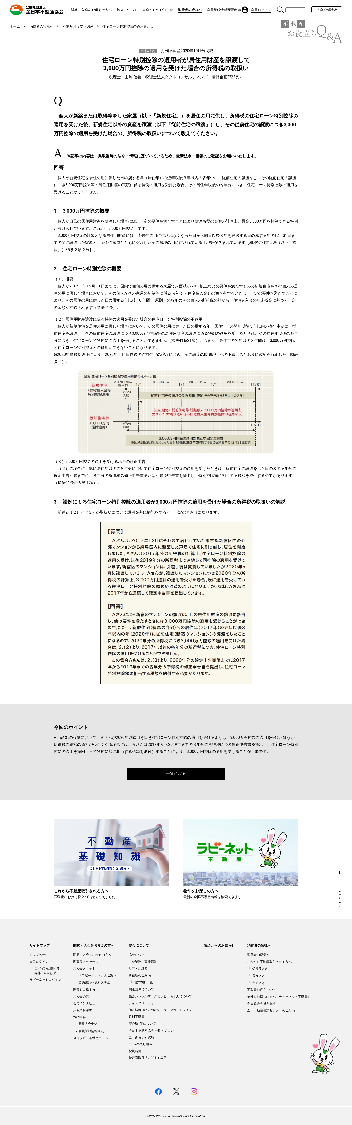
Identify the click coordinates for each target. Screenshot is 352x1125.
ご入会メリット (84, 968)
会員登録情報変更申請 (224, 10)
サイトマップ (39, 945)
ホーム (15, 26)
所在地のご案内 (140, 975)
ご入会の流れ (82, 996)
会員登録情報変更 (91, 1031)
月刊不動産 (136, 1017)
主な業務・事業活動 (143, 962)
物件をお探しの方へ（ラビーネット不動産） (279, 997)
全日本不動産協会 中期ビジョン (151, 1030)
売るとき (258, 983)
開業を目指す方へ (86, 989)
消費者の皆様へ (190, 10)
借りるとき (260, 968)
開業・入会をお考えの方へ (91, 10)
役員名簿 (135, 1051)
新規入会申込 (88, 1024)
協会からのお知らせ (157, 10)
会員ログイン (38, 962)
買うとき (258, 975)
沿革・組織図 (138, 968)
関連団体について (141, 989)
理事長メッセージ (86, 962)
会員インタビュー (86, 1003)
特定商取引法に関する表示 (148, 1058)
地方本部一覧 (143, 982)
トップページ (38, 955)
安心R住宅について (142, 1023)
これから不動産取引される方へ (269, 962)
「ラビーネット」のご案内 (97, 975)
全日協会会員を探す (261, 1003)
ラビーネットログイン (45, 980)
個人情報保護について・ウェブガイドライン (160, 1010)
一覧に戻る (176, 773)
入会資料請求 (327, 10)
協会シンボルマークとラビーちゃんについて (160, 996)
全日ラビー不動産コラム (90, 1038)
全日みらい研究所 (141, 1037)
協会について (127, 10)
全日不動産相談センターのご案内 (271, 1010)
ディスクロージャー (143, 1003)
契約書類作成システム (94, 982)
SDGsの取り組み (140, 1044)
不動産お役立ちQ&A (78, 26)
